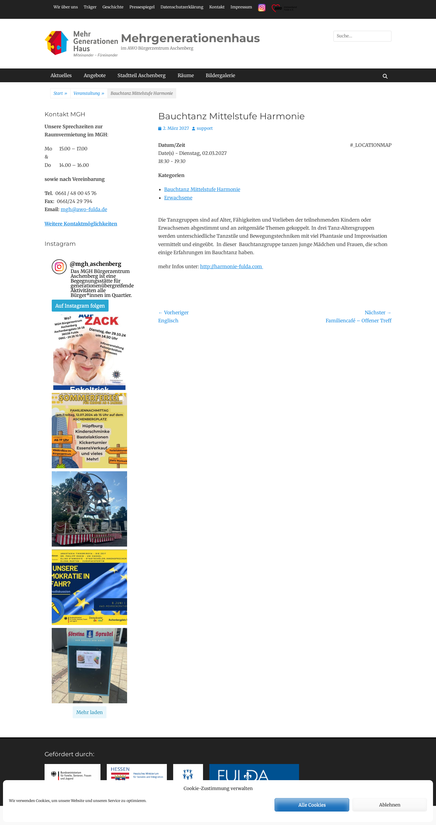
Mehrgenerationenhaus (190, 38)
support (205, 128)
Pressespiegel (142, 7)
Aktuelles (61, 75)
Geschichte (113, 7)
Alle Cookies (312, 805)
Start (60, 93)
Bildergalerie (220, 75)
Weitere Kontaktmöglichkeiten (81, 224)
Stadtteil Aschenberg (142, 75)
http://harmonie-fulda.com (231, 266)
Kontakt (217, 7)
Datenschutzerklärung (182, 7)
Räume (186, 75)
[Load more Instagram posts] (89, 712)
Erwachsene (178, 198)
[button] (89, 352)
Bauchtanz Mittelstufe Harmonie (202, 189)
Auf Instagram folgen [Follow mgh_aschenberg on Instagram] (80, 306)
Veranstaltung (89, 93)
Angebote (95, 75)
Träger (90, 7)
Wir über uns (66, 7)
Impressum (241, 7)
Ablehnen (389, 805)
